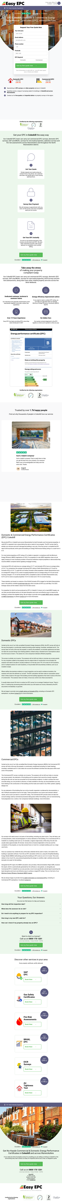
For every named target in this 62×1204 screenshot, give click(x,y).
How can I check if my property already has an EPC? (19, 923)
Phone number (19, 44)
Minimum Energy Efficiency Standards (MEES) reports (16, 873)
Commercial (39, 60)
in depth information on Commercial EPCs (35, 878)
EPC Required (19, 57)
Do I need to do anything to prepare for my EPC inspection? (22, 913)
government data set (24, 583)
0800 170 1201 (35, 939)
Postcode (17, 50)
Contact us (32, 1180)
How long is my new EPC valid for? (13, 918)
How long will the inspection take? (13, 904)
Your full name (19, 31)
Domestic (23, 60)
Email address (19, 37)
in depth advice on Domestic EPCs (28, 691)
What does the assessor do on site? (13, 909)
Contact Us (23, 596)
